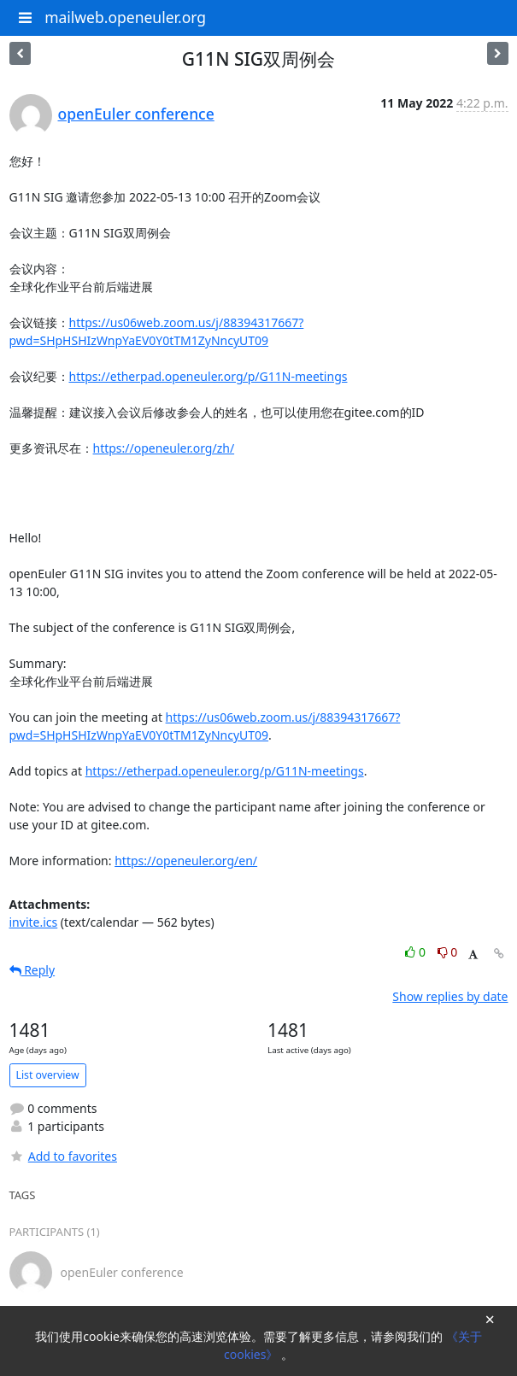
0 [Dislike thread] (448, 952)
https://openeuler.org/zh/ (164, 448)
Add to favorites (63, 1156)
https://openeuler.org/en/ (186, 860)
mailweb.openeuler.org (125, 17)
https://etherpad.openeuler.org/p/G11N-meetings (208, 376)
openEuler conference (136, 113)
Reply (32, 970)
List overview (47, 1075)
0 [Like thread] (416, 952)
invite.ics (33, 922)
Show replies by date (450, 996)
